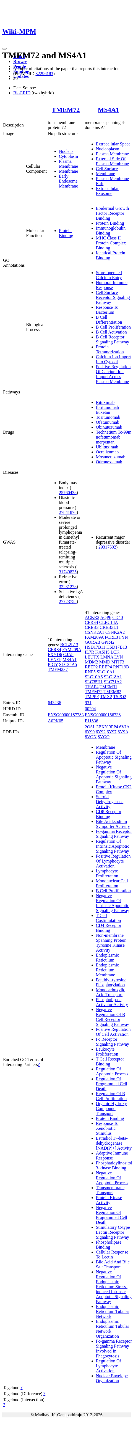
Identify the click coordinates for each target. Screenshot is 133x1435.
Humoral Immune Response (111, 285)
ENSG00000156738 (103, 714)
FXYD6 (55, 654)
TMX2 (106, 696)
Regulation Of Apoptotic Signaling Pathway (114, 757)
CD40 (117, 617)
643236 (54, 702)
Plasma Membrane (68, 164)
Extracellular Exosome (107, 191)
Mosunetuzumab (111, 457)
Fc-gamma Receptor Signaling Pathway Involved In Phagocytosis (114, 1348)
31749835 (68, 571)
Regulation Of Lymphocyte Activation (108, 1366)
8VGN (91, 736)
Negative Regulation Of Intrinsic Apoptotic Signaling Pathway (112, 903)
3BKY (102, 727)
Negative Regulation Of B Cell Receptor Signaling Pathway (112, 1017)
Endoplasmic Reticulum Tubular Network (112, 1311)
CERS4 (54, 649)
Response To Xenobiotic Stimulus (107, 1128)
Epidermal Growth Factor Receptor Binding (112, 213)
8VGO (103, 736)
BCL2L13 (69, 644)
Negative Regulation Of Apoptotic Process (112, 1177)
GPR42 (107, 642)
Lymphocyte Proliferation (107, 873)
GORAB (92, 642)
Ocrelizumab (107, 452)
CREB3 (92, 627)
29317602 (107, 547)
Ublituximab (107, 447)
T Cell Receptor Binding (110, 1061)
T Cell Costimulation (108, 918)
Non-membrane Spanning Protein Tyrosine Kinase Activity (111, 942)
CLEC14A (108, 622)
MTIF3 (117, 662)
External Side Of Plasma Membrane (112, 161)
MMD (104, 662)
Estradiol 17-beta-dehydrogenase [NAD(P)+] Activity (114, 1143)
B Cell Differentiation (109, 319)
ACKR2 (92, 617)
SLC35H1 (94, 681)
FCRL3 (111, 637)
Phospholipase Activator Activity (112, 1002)
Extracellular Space (113, 144)
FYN (123, 637)
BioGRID (21, 92)
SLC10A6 (94, 676)
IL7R (89, 652)
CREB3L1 (109, 627)
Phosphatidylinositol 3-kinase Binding (114, 1165)
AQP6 (105, 617)
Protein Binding (66, 233)
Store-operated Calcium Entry (109, 275)
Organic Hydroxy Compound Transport (111, 1108)
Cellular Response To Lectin (112, 1254)
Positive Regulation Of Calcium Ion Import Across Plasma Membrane (113, 374)
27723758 (68, 601)
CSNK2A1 (94, 632)
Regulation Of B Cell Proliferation (111, 1096)
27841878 (68, 512)
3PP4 (113, 727)
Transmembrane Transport (110, 1190)
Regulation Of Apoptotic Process (112, 1071)
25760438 (68, 492)
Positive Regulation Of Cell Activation (113, 1032)
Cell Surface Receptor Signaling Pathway (113, 297)
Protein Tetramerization (110, 349)
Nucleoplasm (107, 149)
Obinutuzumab (109, 427)
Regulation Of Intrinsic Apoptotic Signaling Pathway (112, 846)
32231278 (68, 586)
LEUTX (92, 657)
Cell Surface (107, 168)
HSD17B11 (95, 647)
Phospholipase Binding (108, 1244)
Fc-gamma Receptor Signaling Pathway (114, 834)
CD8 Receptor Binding (108, 814)
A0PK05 (55, 720)
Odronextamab (109, 461)
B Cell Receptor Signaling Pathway (112, 339)
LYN (118, 657)
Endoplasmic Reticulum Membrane (107, 970)
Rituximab (105, 402)
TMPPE (92, 696)
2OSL (90, 727)
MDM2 (91, 662)
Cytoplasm (68, 156)
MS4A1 (108, 109)
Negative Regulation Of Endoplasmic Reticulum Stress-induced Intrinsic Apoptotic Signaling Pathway (114, 1286)
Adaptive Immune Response (112, 1155)
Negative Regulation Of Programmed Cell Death (111, 1215)
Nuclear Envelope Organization (112, 1378)
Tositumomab (108, 417)
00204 (90, 708)
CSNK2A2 (115, 632)
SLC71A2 (113, 681)
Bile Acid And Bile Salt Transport (113, 1264)
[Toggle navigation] (4, 48)
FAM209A (71, 649)
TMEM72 (66, 109)
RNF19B (121, 667)
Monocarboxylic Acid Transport (110, 992)
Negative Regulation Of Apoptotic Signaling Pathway (114, 774)
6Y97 (112, 731)
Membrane (68, 171)
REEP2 (91, 667)
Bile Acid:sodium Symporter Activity (113, 824)
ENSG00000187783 (66, 714)
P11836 (91, 720)
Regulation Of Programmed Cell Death (111, 1083)
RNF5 (90, 672)
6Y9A (123, 731)
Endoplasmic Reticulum (107, 957)
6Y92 (101, 731)
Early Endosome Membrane (68, 181)
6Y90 (90, 731)
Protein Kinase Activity (109, 1200)
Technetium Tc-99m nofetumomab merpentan (114, 437)
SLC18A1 (113, 676)
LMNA (106, 657)
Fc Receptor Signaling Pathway (112, 1041)
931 (88, 702)
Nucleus (66, 151)
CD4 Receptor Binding (108, 928)
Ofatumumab (107, 422)
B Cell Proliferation (113, 327)
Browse (20, 61)
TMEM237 (58, 669)
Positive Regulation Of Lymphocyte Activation (113, 861)
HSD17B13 (116, 647)
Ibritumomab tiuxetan (107, 410)
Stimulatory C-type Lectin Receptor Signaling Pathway (113, 1232)
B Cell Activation (111, 332)
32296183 (44, 73)
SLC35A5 (68, 664)
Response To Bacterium (107, 310)
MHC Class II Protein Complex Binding (111, 243)
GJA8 (68, 654)
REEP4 (105, 667)
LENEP (54, 659)
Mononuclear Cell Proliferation (112, 883)
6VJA (124, 727)
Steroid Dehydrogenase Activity (110, 801)
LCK (115, 652)
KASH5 (102, 652)
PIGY (53, 664)
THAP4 (92, 686)
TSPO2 (119, 696)
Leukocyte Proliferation (107, 1051)
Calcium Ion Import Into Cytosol (113, 359)
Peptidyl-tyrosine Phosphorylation (111, 982)
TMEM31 (108, 686)
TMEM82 (112, 691)
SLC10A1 (106, 672)
